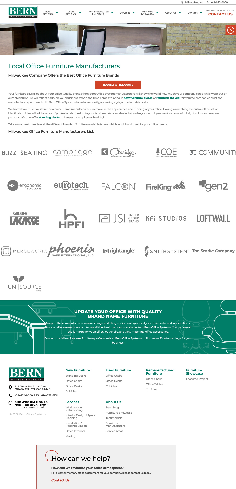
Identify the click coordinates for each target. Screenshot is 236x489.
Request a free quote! (220, 12)
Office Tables (154, 384)
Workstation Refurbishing (74, 409)
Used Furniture (70, 12)
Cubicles (71, 391)
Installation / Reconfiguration (76, 424)
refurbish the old (167, 98)
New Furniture (47, 12)
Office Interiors (75, 431)
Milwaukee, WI (194, 2)
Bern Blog (112, 407)
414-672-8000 (219, 2)
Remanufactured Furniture (98, 12)
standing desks (49, 117)
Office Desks (74, 386)
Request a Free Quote (118, 84)
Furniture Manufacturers (115, 424)
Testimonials (114, 418)
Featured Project (197, 379)
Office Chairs (74, 381)
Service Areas (114, 431)
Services (125, 12)
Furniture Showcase (147, 12)
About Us (171, 12)
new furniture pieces (138, 98)
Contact (192, 12)
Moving (70, 436)
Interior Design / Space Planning (80, 417)
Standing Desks (76, 375)
